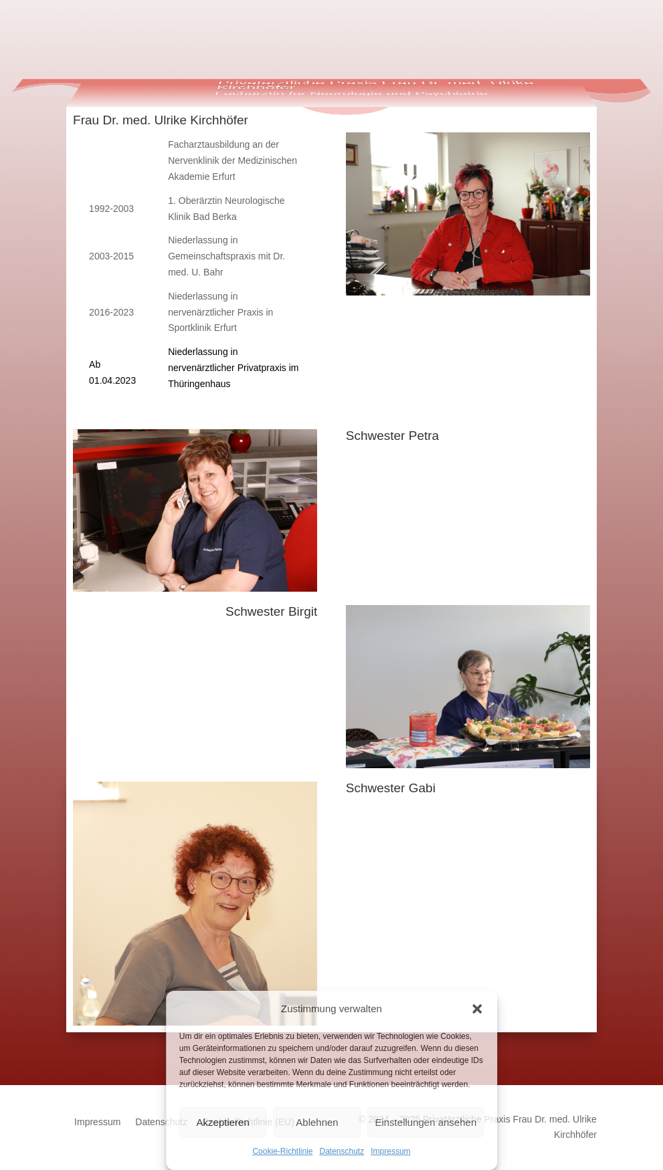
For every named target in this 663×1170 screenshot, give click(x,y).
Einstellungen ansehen (425, 1122)
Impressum (390, 1151)
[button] (477, 1009)
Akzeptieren (223, 1122)
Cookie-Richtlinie (282, 1151)
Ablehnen (317, 1122)
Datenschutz (342, 1151)
